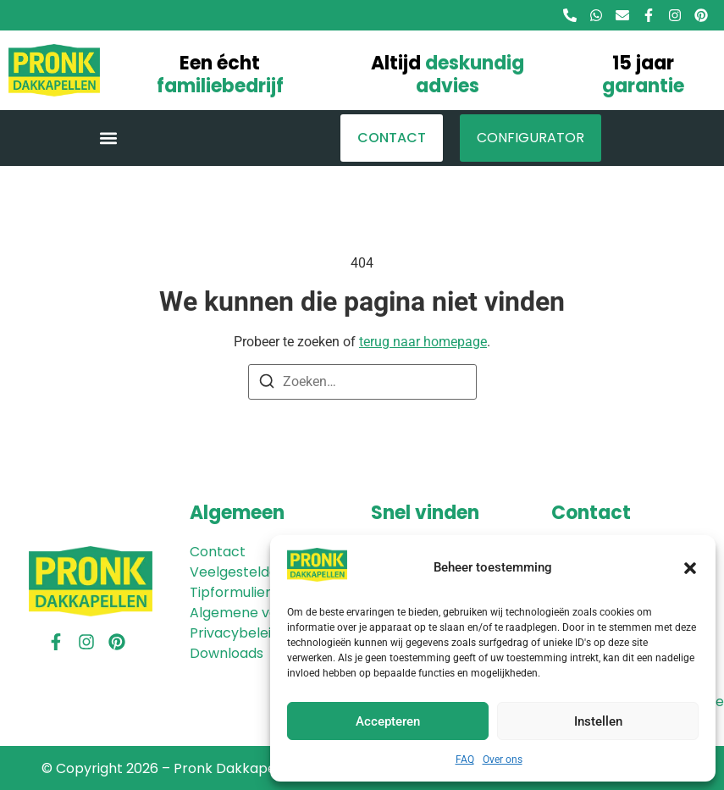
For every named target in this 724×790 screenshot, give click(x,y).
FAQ (465, 759)
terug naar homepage (423, 342)
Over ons (502, 759)
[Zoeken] (267, 384)
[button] (690, 568)
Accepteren (388, 721)
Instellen (598, 721)
